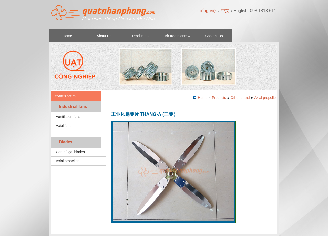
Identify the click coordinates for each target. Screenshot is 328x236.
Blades (65, 142)
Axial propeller (67, 161)
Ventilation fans (68, 117)
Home (67, 36)
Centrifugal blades (70, 152)
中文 (225, 10)
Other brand (240, 98)
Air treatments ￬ (177, 36)
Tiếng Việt (207, 10)
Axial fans (63, 126)
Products (219, 98)
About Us (104, 36)
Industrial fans (73, 106)
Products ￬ (140, 36)
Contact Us (214, 36)
